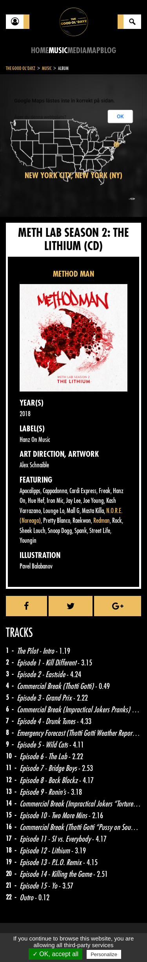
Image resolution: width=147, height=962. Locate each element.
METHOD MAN (73, 274)
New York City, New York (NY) (73, 176)
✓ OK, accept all (55, 954)
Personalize (104, 954)
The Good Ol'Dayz (20, 68)
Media (77, 50)
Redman (101, 520)
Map (93, 50)
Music (58, 50)
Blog (108, 50)
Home (40, 50)
